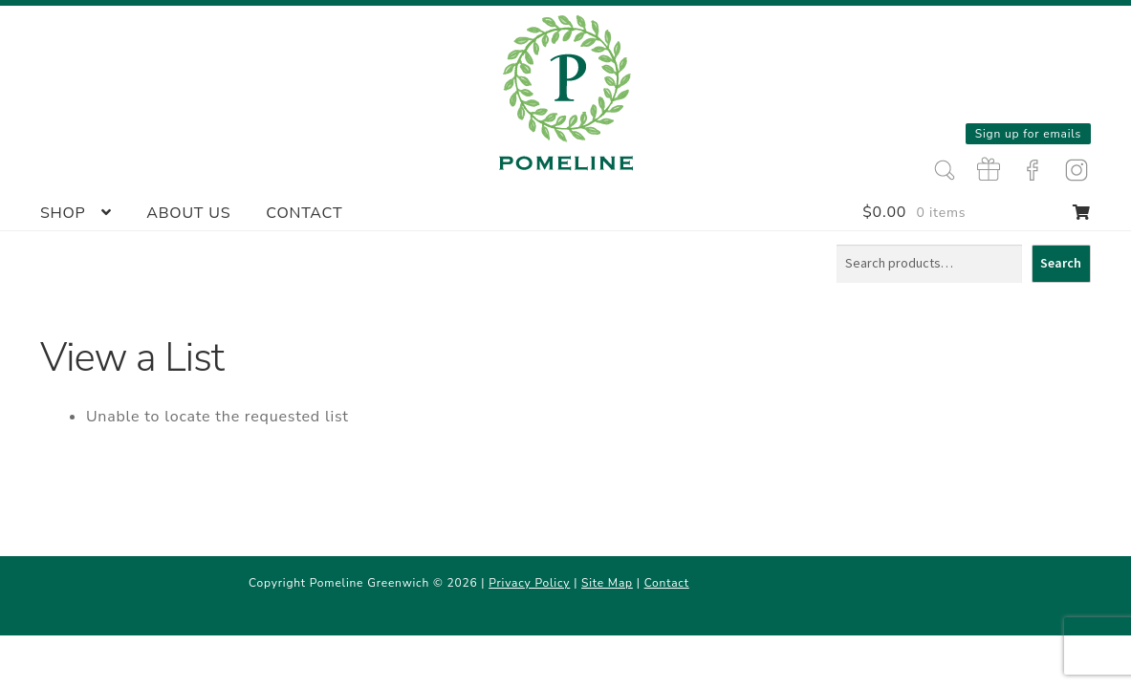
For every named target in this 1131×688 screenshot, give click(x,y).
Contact (304, 213)
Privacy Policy (529, 583)
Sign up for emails (1028, 133)
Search (1060, 262)
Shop (63, 213)
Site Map (607, 583)
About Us (188, 213)
